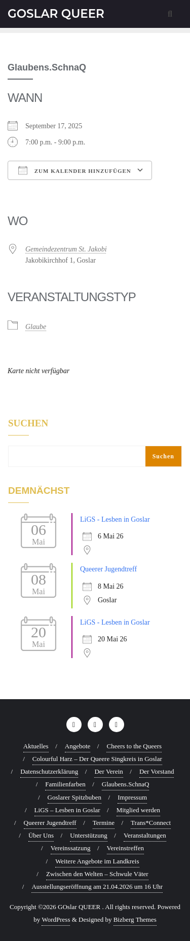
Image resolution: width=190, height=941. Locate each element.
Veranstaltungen (145, 835)
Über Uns (41, 835)
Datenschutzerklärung (49, 771)
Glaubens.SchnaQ (125, 784)
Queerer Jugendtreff (108, 569)
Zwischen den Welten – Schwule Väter (97, 874)
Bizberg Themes (135, 919)
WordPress (56, 919)
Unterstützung (88, 835)
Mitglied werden (138, 810)
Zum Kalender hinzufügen (74, 170)
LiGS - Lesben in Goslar (115, 519)
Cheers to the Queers (134, 746)
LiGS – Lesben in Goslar (67, 810)
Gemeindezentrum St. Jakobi (66, 249)
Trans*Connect (151, 822)
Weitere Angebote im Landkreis (97, 861)
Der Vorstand (156, 771)
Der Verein (108, 771)
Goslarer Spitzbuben (75, 797)
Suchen (28, 423)
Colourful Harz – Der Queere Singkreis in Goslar (97, 759)
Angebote (78, 746)
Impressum (132, 797)
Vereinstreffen (125, 848)
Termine (104, 822)
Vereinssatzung (71, 848)
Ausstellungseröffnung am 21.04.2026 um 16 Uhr (97, 886)
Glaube (35, 327)
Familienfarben (65, 784)
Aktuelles (36, 746)
